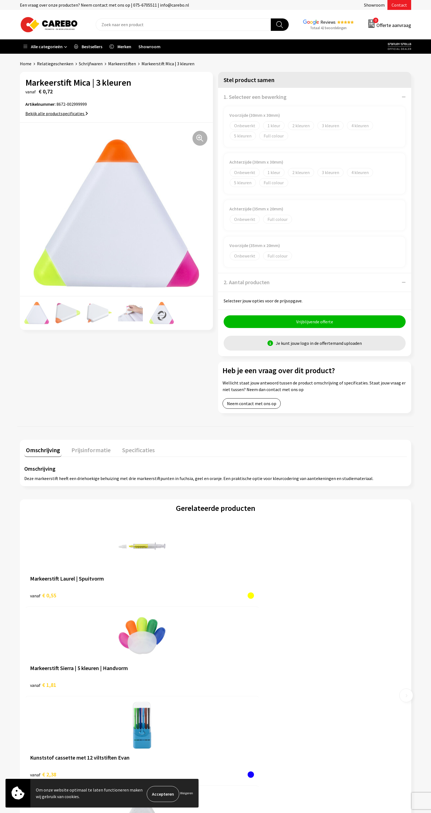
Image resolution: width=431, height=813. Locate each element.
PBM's (325, 667)
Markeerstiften (122, 63)
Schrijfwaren (91, 63)
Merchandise (234, 709)
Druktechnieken (140, 709)
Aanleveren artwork (143, 659)
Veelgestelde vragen (144, 684)
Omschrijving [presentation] (41, 450)
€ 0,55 (43, 595)
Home (25, 63)
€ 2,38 (234, 595)
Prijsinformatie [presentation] (86, 450)
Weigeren (186, 794)
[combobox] (183, 24)
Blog (226, 692)
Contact (399, 5)
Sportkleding (331, 675)
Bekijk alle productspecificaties (56, 113)
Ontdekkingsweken (240, 675)
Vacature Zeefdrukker (242, 667)
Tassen (326, 692)
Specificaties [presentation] (130, 450)
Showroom (374, 5)
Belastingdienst (140, 650)
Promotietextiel (334, 650)
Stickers (326, 700)
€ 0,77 (330, 595)
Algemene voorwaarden (147, 675)
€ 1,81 (139, 595)
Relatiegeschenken (55, 63)
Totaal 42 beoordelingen (328, 28)
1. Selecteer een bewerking (255, 96)
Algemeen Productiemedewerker (253, 659)
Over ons (230, 684)
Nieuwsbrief (233, 726)
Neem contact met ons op (251, 405)
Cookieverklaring (141, 692)
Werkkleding (331, 659)
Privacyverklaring (141, 700)
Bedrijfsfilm (233, 717)
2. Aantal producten (247, 282)
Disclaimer (135, 717)
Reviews (328, 22)
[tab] (41, 451)
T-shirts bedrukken (240, 700)
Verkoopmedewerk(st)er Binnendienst (258, 650)
